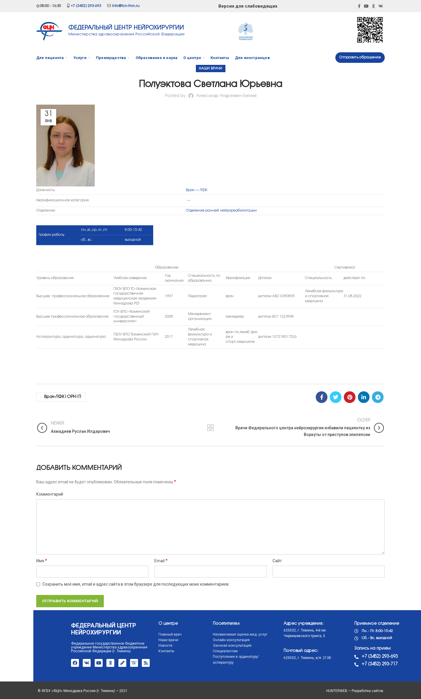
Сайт (277, 560)
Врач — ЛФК (196, 190)
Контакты (133, 651)
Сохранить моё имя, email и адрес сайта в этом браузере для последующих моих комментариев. (136, 584)
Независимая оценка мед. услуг (207, 634)
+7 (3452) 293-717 (346, 664)
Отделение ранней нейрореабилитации (221, 210)
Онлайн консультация (198, 640)
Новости (132, 645)
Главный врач (136, 634)
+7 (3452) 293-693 (86, 6)
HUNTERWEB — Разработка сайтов (354, 691)
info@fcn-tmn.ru (125, 6)
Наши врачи (210, 68)
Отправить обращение (360, 57)
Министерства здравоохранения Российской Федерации (126, 34)
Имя (41, 560)
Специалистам (192, 651)
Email (161, 560)
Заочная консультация (199, 645)
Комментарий (49, 494)
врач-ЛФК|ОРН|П (62, 397)
